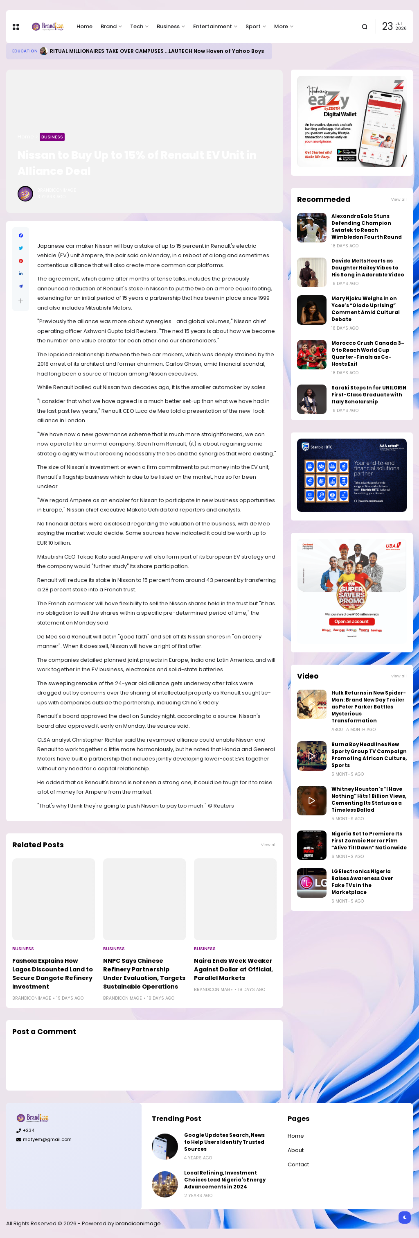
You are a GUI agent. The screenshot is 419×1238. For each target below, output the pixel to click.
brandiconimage (138, 1223)
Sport (253, 26)
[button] (20, 301)
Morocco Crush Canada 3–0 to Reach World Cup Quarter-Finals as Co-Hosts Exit (368, 353)
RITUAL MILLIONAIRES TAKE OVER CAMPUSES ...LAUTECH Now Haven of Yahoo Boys (157, 51)
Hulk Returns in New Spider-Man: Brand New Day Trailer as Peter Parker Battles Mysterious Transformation (368, 707)
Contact (298, 1164)
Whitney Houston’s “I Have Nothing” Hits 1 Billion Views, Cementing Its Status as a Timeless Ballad (368, 799)
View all (269, 844)
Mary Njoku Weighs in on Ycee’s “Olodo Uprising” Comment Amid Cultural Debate (365, 309)
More (281, 26)
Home (84, 26)
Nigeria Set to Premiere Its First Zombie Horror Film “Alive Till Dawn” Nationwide (369, 841)
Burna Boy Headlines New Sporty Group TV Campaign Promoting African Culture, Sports (369, 755)
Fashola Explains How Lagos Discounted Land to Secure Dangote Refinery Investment (52, 974)
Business (168, 26)
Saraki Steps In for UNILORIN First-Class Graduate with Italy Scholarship (368, 395)
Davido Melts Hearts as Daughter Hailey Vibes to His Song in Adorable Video (367, 268)
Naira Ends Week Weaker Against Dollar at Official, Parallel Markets (233, 969)
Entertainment (212, 26)
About (296, 1150)
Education (25, 51)
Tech (136, 26)
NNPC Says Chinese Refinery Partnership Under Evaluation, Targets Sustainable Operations (144, 974)
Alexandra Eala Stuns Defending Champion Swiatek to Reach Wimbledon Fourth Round (366, 226)
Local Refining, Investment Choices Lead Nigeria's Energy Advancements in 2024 (225, 1180)
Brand (109, 26)
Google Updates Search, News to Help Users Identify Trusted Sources (224, 1142)
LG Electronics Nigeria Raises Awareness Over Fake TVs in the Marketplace (362, 882)
